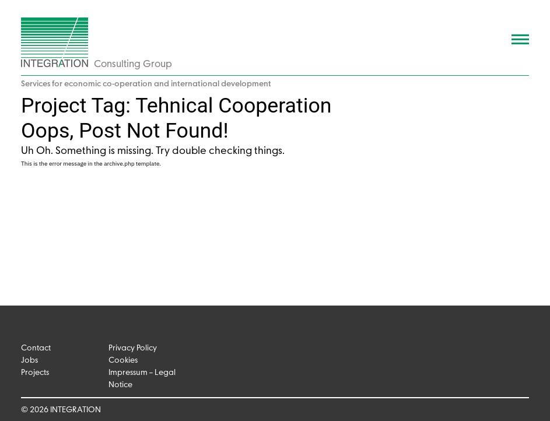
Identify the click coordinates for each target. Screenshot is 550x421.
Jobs (29, 360)
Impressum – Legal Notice (142, 379)
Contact (36, 348)
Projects (35, 373)
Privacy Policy (132, 348)
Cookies (123, 360)
